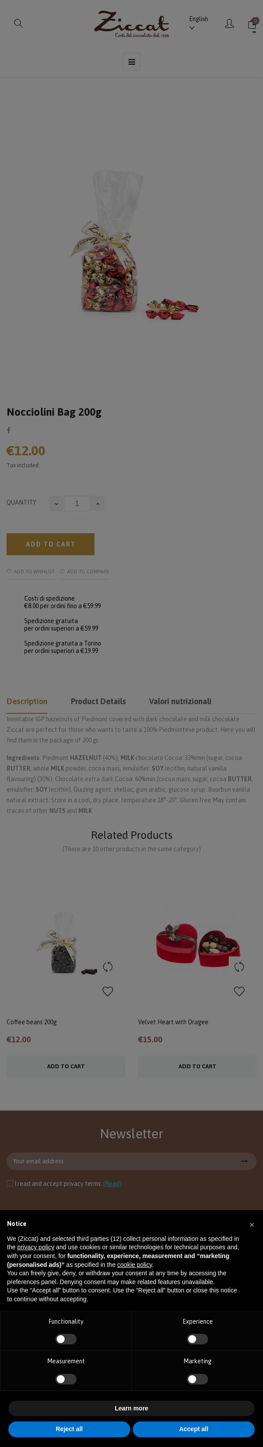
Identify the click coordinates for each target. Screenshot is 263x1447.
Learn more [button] (131, 1408)
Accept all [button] (193, 1428)
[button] (252, 1224)
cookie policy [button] (134, 1264)
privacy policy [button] (35, 1247)
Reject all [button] (69, 1428)
